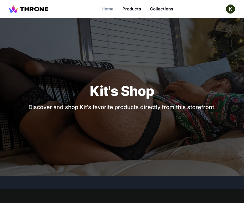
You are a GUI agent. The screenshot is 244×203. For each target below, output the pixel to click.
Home (107, 9)
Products (131, 9)
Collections (161, 9)
